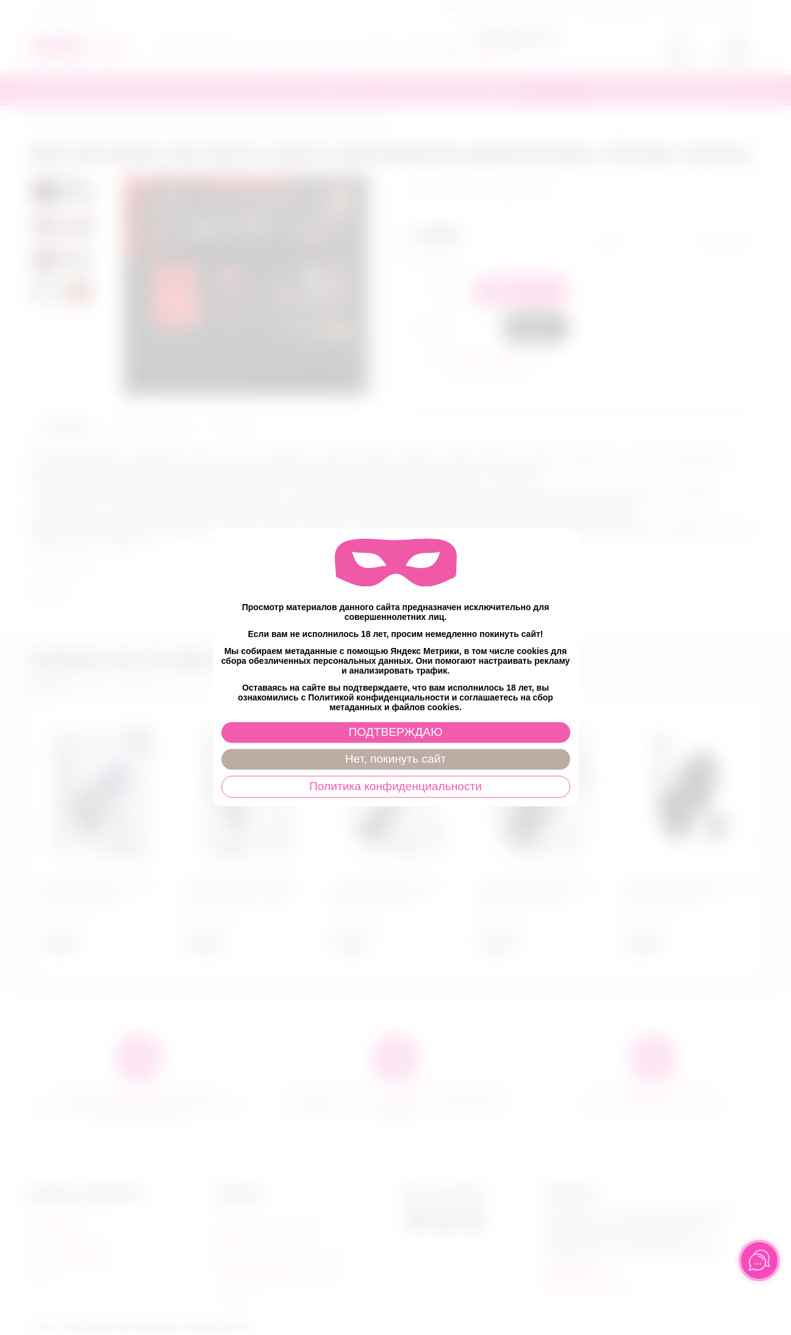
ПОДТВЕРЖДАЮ (395, 732)
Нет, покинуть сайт (395, 759)
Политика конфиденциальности (395, 786)
